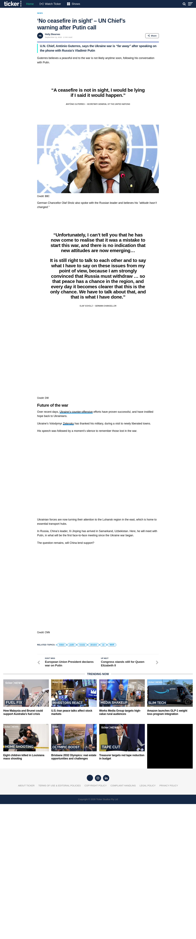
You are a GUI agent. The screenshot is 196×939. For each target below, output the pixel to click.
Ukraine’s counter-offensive (76, 465)
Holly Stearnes (52, 34)
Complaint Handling (123, 920)
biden (61, 780)
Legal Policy (148, 920)
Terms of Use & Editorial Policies (59, 920)
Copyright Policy (96, 920)
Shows (76, 3)
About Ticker (26, 920)
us (103, 780)
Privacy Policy (168, 920)
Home (30, 3)
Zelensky (68, 476)
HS (40, 36)
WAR (112, 780)
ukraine (93, 780)
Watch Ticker (53, 3)
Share (152, 36)
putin (72, 780)
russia (82, 780)
